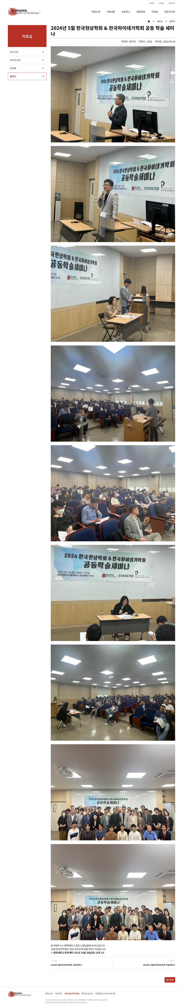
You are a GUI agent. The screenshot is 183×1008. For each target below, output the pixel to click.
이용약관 (58, 993)
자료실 (155, 11)
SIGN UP (172, 3)
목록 (170, 980)
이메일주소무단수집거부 (105, 993)
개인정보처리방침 (71, 993)
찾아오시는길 (87, 993)
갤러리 (13, 76)
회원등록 (141, 11)
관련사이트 (169, 11)
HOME (151, 3)
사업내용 (111, 11)
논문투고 (126, 11)
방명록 (13, 68)
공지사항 (14, 52)
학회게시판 (15, 60)
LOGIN (161, 3)
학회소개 (96, 11)
